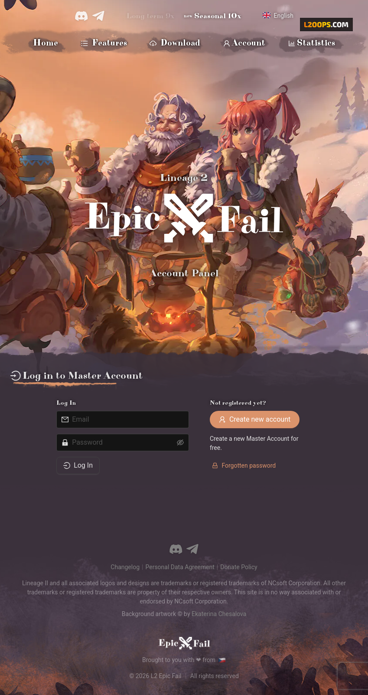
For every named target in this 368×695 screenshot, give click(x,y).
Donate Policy (238, 567)
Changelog (125, 567)
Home (45, 43)
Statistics (311, 44)
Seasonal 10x (212, 16)
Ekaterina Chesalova (219, 613)
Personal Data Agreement (179, 567)
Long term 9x (150, 16)
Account (244, 44)
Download (175, 44)
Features (104, 44)
